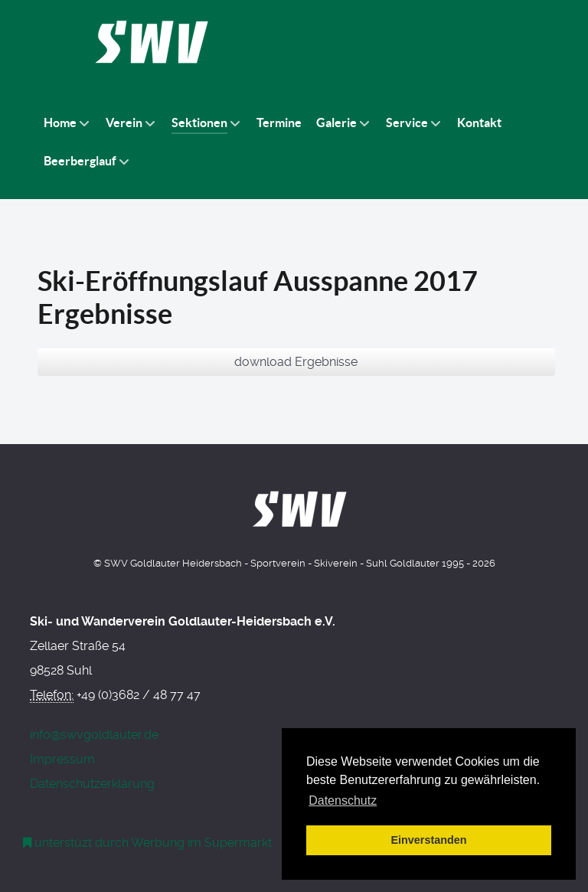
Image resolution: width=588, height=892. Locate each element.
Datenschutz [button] (343, 800)
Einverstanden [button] (428, 840)
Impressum (62, 759)
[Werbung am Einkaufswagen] (147, 842)
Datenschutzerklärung (92, 783)
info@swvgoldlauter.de (94, 734)
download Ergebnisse (296, 362)
